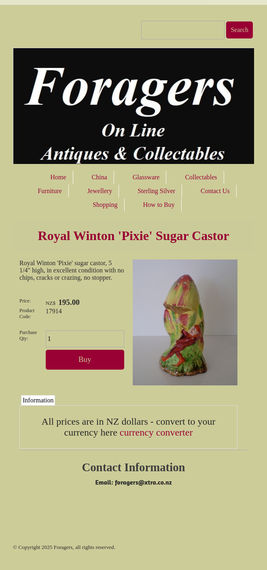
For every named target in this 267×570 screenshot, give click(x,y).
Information (38, 400)
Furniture (50, 190)
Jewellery (99, 190)
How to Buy (159, 204)
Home (58, 177)
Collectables (201, 177)
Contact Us (215, 190)
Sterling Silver (156, 190)
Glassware (146, 177)
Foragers (63, 547)
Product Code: (26, 313)
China (99, 177)
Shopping (105, 204)
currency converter (156, 432)
